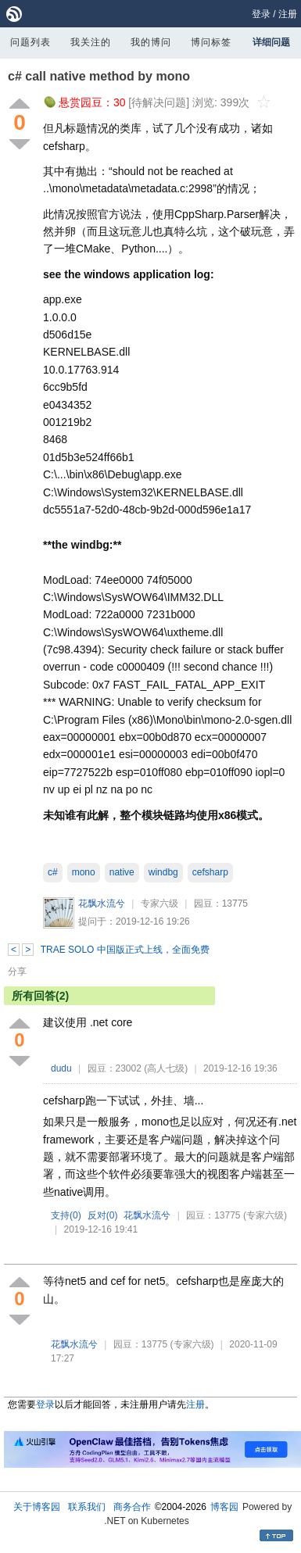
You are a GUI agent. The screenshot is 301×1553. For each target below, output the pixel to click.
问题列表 (30, 42)
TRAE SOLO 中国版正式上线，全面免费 (125, 949)
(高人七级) (166, 1068)
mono (83, 872)
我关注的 (90, 42)
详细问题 (271, 42)
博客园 (224, 1506)
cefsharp (210, 872)
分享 (17, 971)
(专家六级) (265, 1215)
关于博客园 (36, 1506)
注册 (287, 14)
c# (53, 872)
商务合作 (132, 1506)
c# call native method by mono (99, 76)
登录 (261, 14)
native (121, 872)
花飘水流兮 (101, 903)
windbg (163, 872)
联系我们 (87, 1506)
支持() (66, 1215)
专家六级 (159, 903)
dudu (61, 1068)
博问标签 (211, 42)
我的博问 (151, 42)
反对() (103, 1215)
